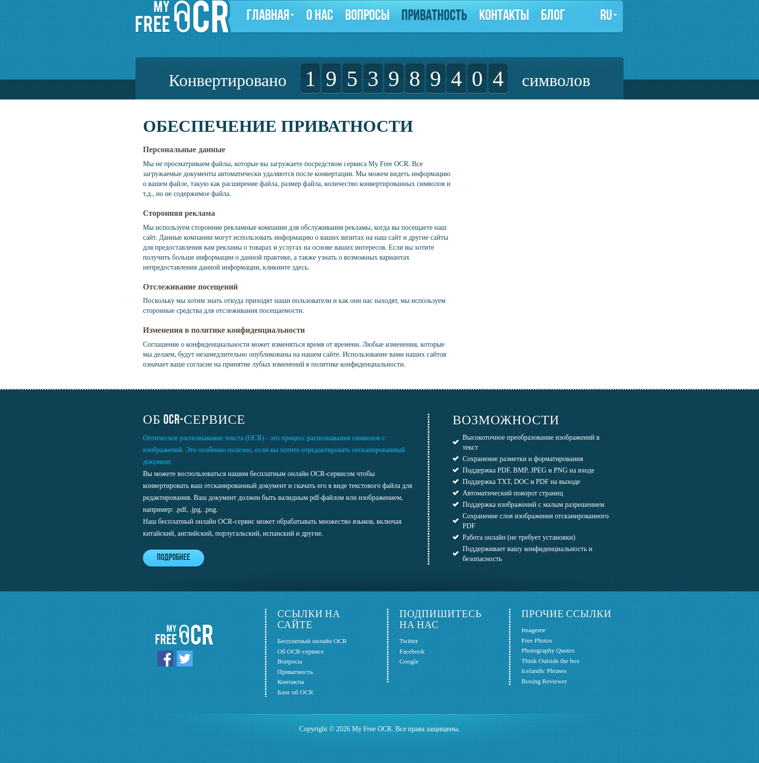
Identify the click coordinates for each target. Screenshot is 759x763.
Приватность (434, 16)
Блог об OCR (295, 692)
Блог (553, 16)
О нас (319, 16)
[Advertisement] (530, 179)
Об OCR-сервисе (300, 651)
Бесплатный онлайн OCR (312, 641)
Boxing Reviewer (544, 681)
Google (408, 661)
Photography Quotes (548, 650)
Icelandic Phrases (544, 670)
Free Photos (536, 640)
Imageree (533, 630)
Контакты (504, 16)
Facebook (412, 651)
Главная (270, 16)
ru (608, 16)
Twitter (408, 641)
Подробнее (173, 558)
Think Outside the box (550, 661)
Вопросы (367, 16)
